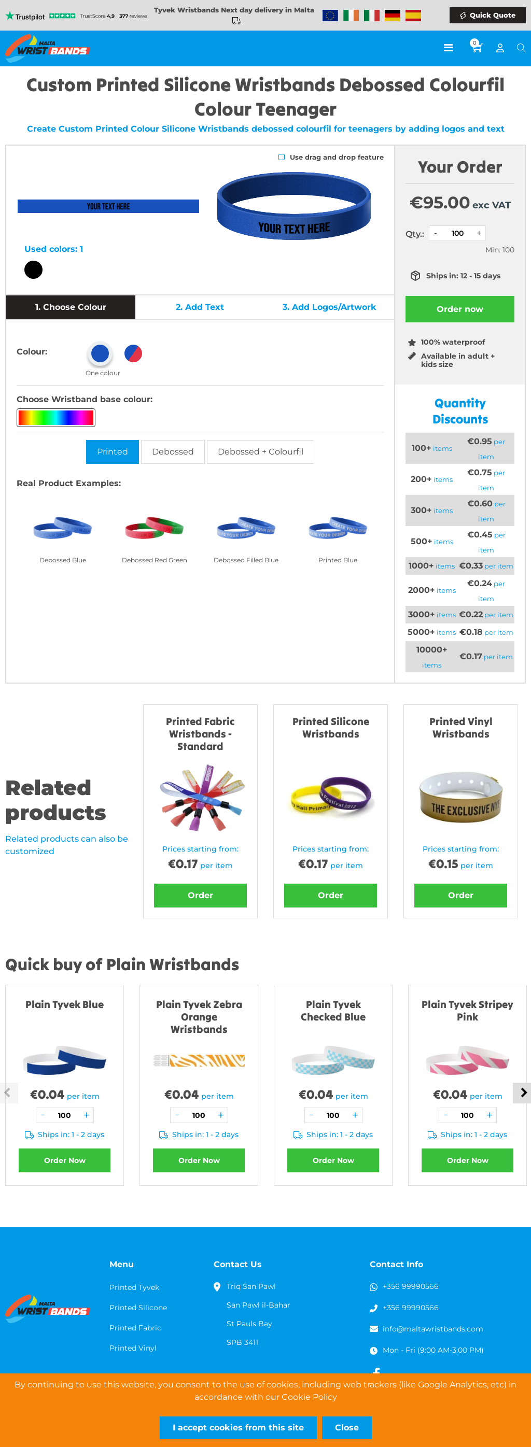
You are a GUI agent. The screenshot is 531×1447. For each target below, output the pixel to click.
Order (200, 895)
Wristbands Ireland (351, 15)
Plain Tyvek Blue (64, 1004)
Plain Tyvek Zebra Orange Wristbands (199, 1016)
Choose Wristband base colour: (84, 399)
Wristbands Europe (330, 15)
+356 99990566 (411, 1286)
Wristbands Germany (392, 15)
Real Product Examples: (69, 483)
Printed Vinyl (133, 1348)
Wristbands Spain (413, 15)
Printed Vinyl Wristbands (461, 727)
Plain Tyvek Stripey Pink (467, 1010)
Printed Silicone (138, 1307)
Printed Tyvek (134, 1287)
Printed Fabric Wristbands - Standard (200, 734)
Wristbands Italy (372, 15)
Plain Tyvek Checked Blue (333, 1010)
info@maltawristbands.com (433, 1328)
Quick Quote (492, 15)
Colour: (32, 352)
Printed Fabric (135, 1327)
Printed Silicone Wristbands (330, 727)
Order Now (65, 1160)
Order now (460, 309)
